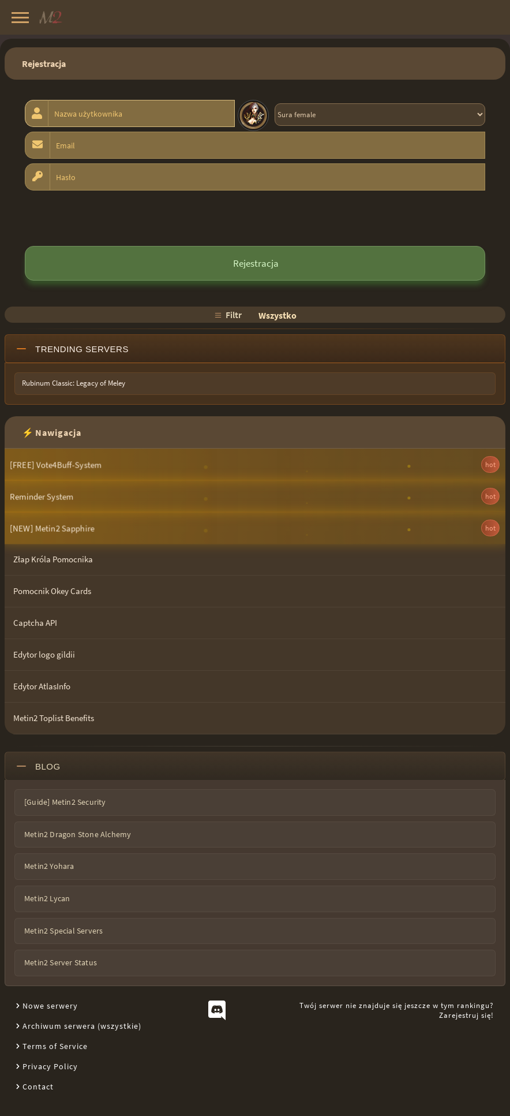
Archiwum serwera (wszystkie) (81, 1026)
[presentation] (112, 217)
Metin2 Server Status (60, 962)
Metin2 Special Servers (63, 930)
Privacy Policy (50, 1066)
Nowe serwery (50, 1006)
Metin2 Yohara (49, 866)
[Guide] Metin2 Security (65, 802)
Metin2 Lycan (47, 898)
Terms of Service (55, 1046)
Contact (38, 1086)
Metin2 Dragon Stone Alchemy (77, 834)
